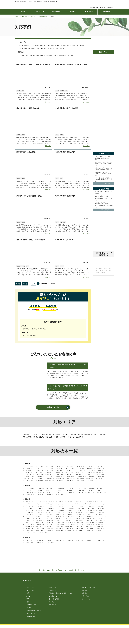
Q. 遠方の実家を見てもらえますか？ (103, 199)
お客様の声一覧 (53, 407)
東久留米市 (27, 48)
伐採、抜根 (30, 590)
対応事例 (73, 11)
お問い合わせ (106, 11)
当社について (89, 11)
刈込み (42, 55)
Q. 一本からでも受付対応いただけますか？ (103, 192)
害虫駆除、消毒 (51, 55)
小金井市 (26, 45)
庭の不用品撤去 (61, 55)
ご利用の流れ (53, 590)
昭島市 (38, 48)
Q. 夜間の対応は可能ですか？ (103, 203)
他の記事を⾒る (108, 183)
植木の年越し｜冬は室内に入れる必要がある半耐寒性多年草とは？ (103, 174)
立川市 (21, 45)
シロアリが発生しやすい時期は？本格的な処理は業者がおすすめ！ (104, 158)
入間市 (59, 45)
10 (48, 284)
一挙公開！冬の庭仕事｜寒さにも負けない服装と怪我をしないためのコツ (104, 179)
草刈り (68, 55)
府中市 (73, 45)
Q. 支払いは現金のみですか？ (103, 196)
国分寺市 (63, 45)
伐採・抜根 (36, 55)
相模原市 (52, 48)
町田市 (43, 48)
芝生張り (29, 607)
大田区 (42, 45)
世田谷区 (53, 45)
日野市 (78, 45)
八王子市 (32, 45)
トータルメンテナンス (25, 55)
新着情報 (84, 593)
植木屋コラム (53, 596)
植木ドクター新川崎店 (29, 335)
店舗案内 (84, 590)
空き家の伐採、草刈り (33, 610)
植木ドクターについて (89, 587)
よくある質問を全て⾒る (106, 210)
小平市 (47, 48)
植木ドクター (27, 329)
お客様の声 (52, 605)
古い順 (25, 284)
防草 (72, 55)
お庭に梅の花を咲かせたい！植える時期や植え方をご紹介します (104, 168)
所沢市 (82, 45)
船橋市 (57, 48)
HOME (23, 11)
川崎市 (37, 45)
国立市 (69, 45)
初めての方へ (56, 11)
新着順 (18, 284)
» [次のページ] (50, 284)
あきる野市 (47, 45)
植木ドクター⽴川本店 (39, 329)
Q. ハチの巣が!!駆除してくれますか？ (104, 206)
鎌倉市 (62, 48)
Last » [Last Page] (53, 284)
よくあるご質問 (54, 599)
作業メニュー (40, 11)
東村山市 (33, 48)
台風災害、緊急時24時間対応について (61, 593)
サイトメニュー (87, 599)
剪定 (45, 55)
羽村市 (21, 48)
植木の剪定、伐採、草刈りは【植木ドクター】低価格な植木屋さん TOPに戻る (64, 570)
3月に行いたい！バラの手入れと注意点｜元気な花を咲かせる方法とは (104, 164)
